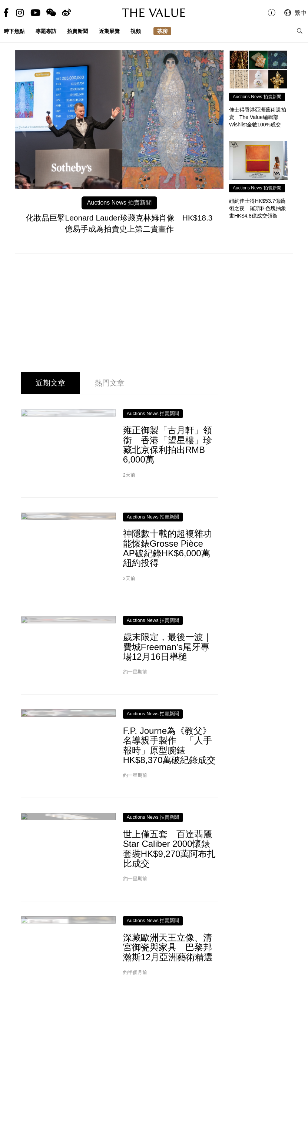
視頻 (135, 31)
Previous (22, 128)
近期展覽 (109, 31)
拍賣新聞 (77, 31)
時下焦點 (14, 31)
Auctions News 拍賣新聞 (119, 202)
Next (216, 128)
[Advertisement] (154, 313)
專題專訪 (46, 31)
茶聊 (162, 31)
